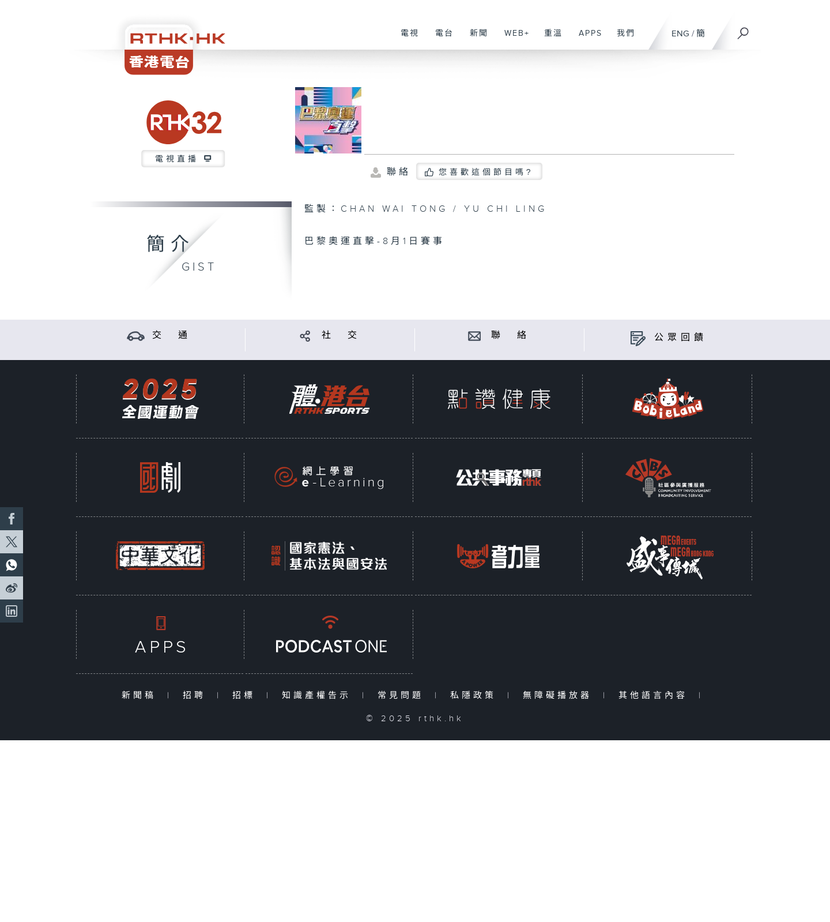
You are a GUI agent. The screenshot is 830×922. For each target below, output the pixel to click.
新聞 (474, 39)
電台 (440, 39)
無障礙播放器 (560, 695)
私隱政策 (475, 695)
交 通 (171, 335)
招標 (246, 695)
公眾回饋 (680, 337)
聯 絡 (510, 335)
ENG (680, 34)
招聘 (197, 695)
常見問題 (403, 695)
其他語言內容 (655, 695)
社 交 (341, 335)
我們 (621, 39)
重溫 (549, 39)
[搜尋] (743, 29)
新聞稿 (141, 695)
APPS (586, 39)
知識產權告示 (319, 695)
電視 (405, 39)
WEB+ (513, 39)
